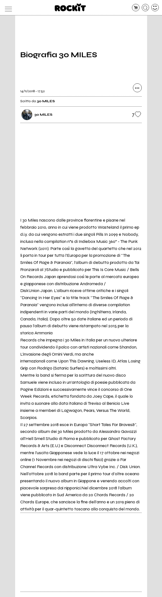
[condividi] (137, 87)
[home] (70, 7)
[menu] (7, 7)
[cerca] (145, 7)
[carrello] (136, 7)
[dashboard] (155, 7)
